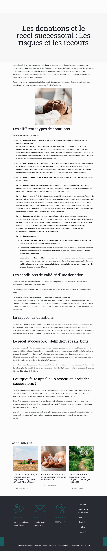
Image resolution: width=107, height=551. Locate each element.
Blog (83, 527)
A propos (82, 517)
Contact (83, 532)
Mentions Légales (41, 546)
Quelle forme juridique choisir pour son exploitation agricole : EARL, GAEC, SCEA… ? (25, 478)
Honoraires (82, 522)
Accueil (83, 504)
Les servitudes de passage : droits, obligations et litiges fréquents (79, 478)
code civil (23, 282)
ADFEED (86, 546)
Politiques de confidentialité (59, 546)
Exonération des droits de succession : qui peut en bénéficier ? (53, 477)
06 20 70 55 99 (60, 522)
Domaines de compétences (83, 510)
